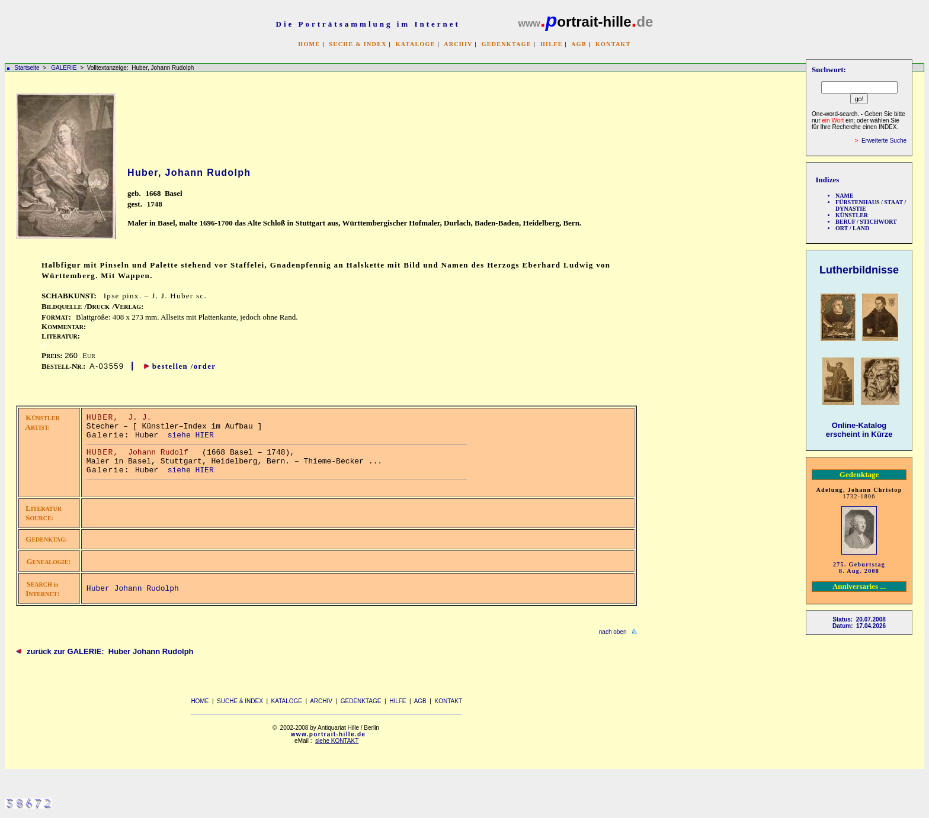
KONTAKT (613, 44)
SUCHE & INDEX (357, 44)
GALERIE (64, 68)
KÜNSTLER (851, 215)
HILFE (551, 44)
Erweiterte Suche (883, 140)
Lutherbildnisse (859, 270)
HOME (309, 44)
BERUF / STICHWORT (866, 221)
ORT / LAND (852, 228)
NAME (844, 195)
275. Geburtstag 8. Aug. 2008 (859, 567)
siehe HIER (191, 435)
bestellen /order (184, 366)
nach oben (613, 632)
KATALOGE (415, 44)
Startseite (26, 68)
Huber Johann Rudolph (133, 588)
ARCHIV (458, 44)
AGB (579, 44)
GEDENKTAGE (506, 44)
